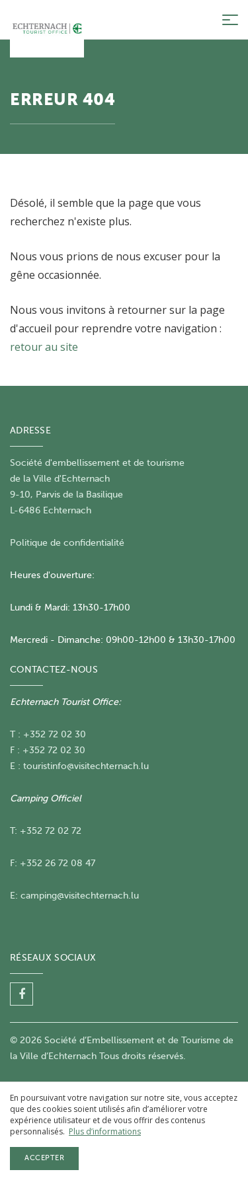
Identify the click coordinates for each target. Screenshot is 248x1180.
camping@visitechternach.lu (80, 896)
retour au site (44, 347)
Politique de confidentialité (67, 543)
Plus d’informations (105, 1131)
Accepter (44, 1158)
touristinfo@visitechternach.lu (86, 766)
